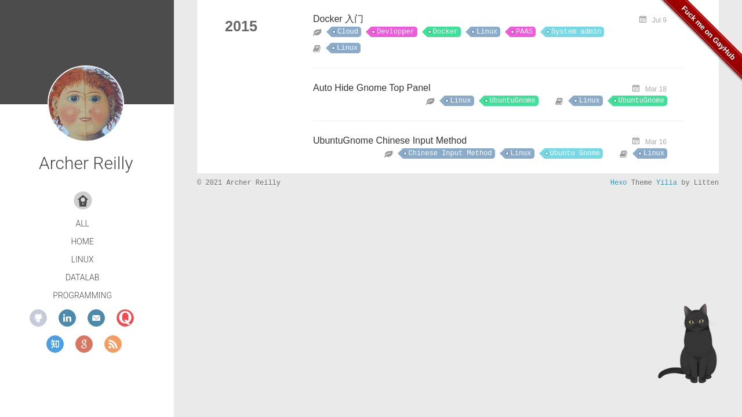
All (82, 223)
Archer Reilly (86, 163)
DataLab (82, 277)
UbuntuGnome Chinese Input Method (390, 140)
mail (96, 318)
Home (82, 241)
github (38, 318)
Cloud (347, 32)
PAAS (524, 32)
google (84, 344)
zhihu (55, 344)
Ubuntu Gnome (575, 153)
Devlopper (395, 32)
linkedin (67, 318)
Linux (82, 259)
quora (125, 318)
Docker (445, 32)
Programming (82, 295)
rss (113, 344)
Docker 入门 (338, 19)
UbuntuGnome (513, 101)
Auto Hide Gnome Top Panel (372, 88)
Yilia (666, 183)
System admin (576, 32)
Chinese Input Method (450, 153)
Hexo (618, 183)
